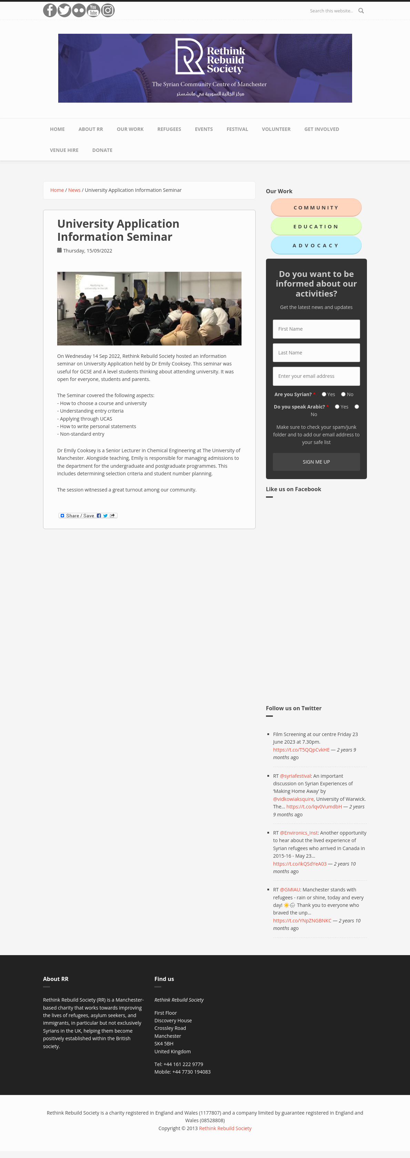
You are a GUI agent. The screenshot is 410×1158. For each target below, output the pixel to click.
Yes (331, 394)
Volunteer (276, 129)
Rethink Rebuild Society (225, 1128)
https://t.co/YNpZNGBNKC (302, 920)
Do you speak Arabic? (301, 406)
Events (204, 129)
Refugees (169, 129)
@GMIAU (290, 889)
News (74, 190)
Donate (102, 150)
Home (57, 129)
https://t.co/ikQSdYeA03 (300, 863)
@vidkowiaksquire (293, 799)
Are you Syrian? (295, 394)
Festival (237, 129)
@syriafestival (295, 776)
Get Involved (321, 129)
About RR (91, 129)
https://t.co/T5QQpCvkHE (301, 749)
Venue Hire (64, 150)
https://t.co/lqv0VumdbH (314, 806)
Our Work (130, 129)
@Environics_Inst (299, 832)
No (350, 394)
